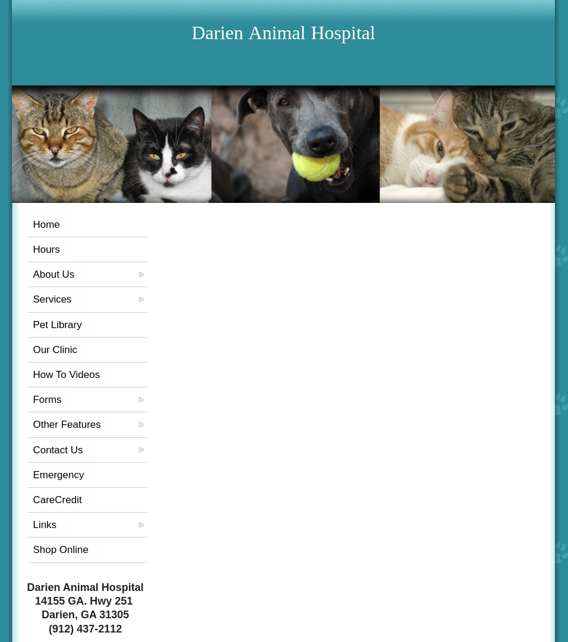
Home (46, 224)
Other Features (66, 424)
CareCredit (57, 500)
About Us (53, 274)
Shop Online (61, 549)
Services (52, 299)
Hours (46, 249)
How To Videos (66, 374)
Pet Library (57, 324)
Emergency (58, 475)
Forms (47, 399)
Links (44, 524)
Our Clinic (55, 349)
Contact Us (58, 450)
